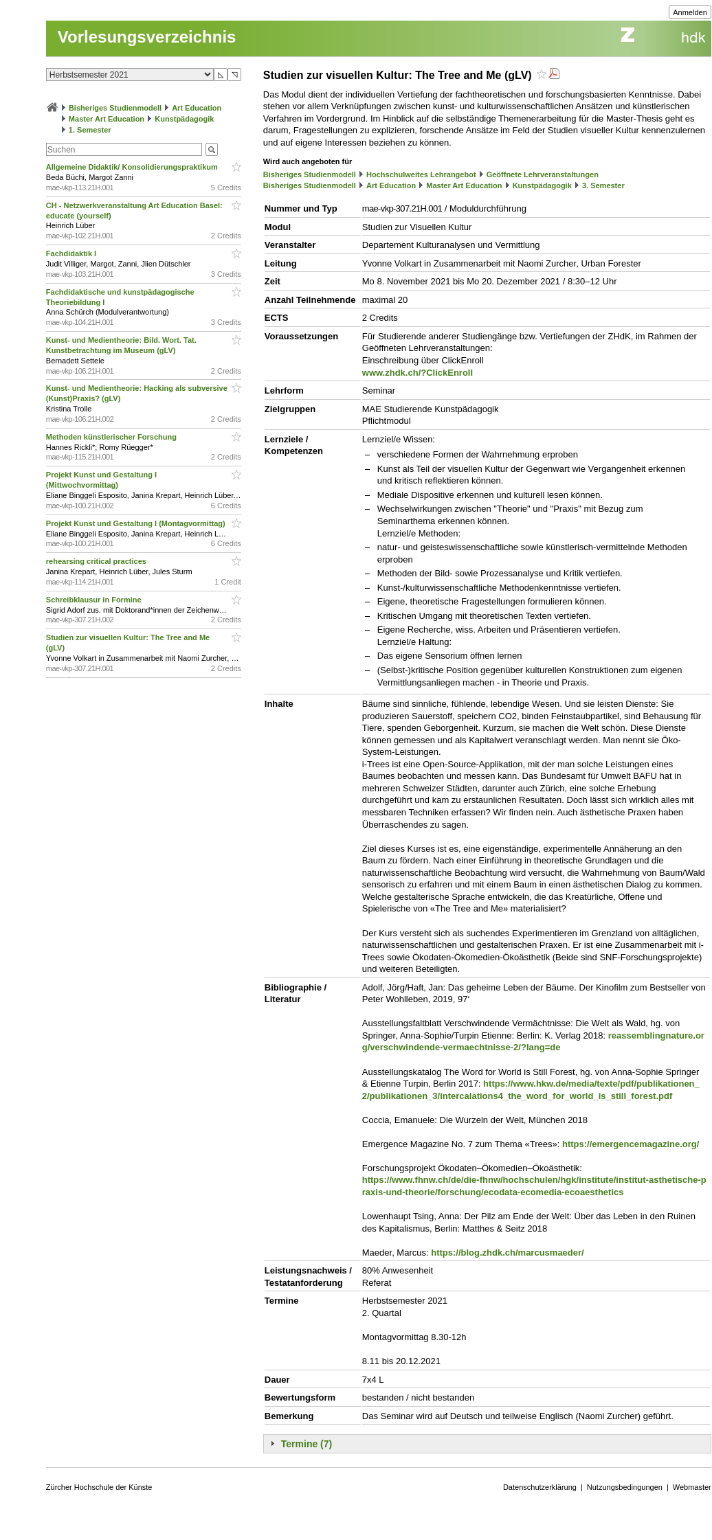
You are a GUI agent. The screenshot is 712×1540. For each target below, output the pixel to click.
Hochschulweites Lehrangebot (421, 174)
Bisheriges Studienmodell (115, 108)
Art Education (196, 108)
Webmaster (692, 1487)
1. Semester (90, 130)
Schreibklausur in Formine (95, 600)
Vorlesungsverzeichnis (147, 36)
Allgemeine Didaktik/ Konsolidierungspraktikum (133, 167)
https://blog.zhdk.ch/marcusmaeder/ (507, 1252)
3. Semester (603, 185)
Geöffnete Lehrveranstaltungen (543, 174)
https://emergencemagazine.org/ (630, 1144)
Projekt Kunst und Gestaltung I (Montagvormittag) (136, 523)
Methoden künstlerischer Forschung (112, 437)
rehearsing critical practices (97, 561)
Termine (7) (306, 1443)
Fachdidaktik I (72, 253)
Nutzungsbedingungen (625, 1487)
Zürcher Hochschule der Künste (99, 1487)
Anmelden (690, 12)
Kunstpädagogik (184, 119)
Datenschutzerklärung (540, 1487)
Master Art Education (106, 119)
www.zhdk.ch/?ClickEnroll (417, 372)
